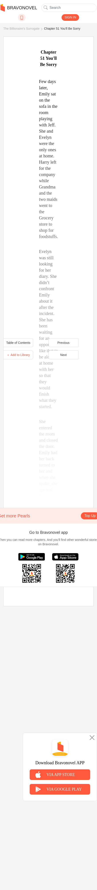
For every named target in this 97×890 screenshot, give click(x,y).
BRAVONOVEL (18, 8)
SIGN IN (70, 17)
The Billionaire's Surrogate (21, 28)
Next (63, 355)
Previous (63, 342)
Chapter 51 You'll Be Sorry (62, 28)
